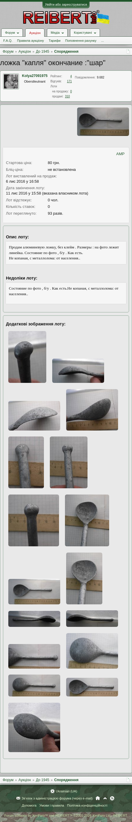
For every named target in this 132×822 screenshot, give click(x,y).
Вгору (105, 798)
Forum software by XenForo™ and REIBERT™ (66, 815)
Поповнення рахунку (80, 40)
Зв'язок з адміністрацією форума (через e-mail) (57, 798)
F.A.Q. (7, 40)
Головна (98, 798)
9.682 (100, 77)
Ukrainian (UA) (66, 791)
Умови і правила (51, 805)
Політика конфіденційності (87, 805)
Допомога (29, 805)
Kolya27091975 (34, 76)
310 (67, 96)
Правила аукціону (30, 40)
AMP (120, 154)
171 (69, 81)
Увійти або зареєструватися (66, 4)
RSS (112, 798)
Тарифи (55, 40)
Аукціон (34, 33)
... (102, 40)
